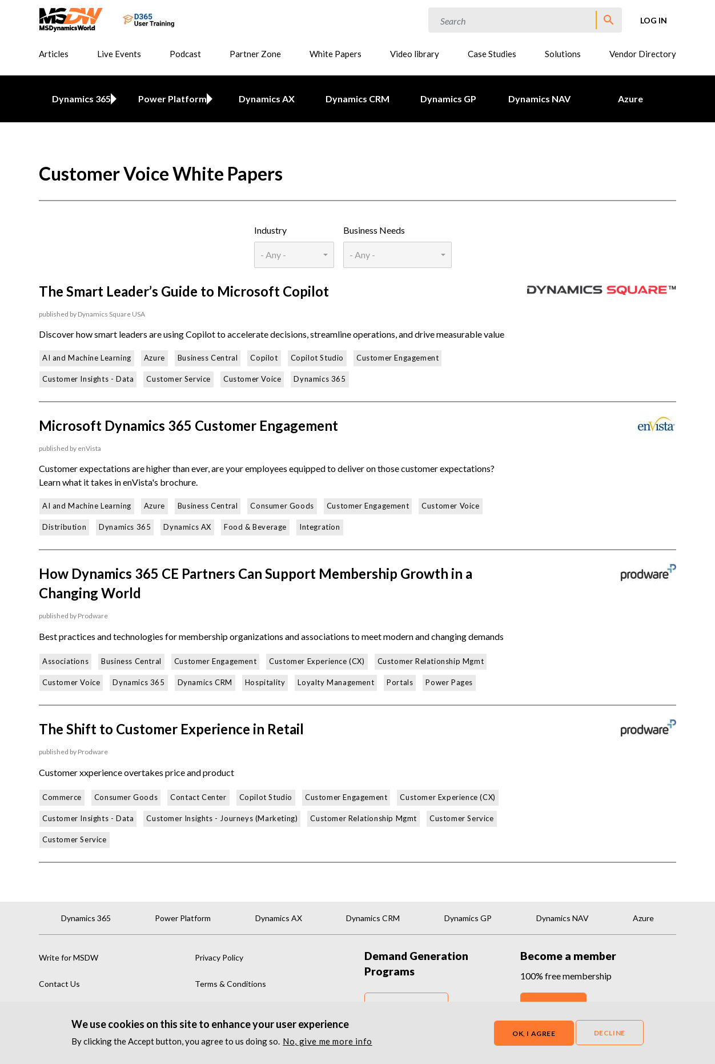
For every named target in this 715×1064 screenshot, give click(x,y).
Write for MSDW (68, 957)
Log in (653, 20)
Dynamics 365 (79, 98)
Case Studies (492, 54)
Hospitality (265, 682)
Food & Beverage (255, 526)
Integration (319, 526)
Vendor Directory (642, 54)
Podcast (185, 54)
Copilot (264, 357)
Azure (630, 98)
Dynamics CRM (357, 98)
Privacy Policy (219, 957)
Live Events (119, 54)
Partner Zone (255, 54)
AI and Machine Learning (86, 357)
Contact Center (198, 797)
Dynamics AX (267, 98)
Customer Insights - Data (88, 378)
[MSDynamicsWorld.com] (71, 18)
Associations (65, 661)
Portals (400, 682)
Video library (414, 54)
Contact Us (59, 984)
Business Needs (374, 230)
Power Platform (170, 98)
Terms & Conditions (230, 984)
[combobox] (294, 255)
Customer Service (178, 378)
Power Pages (449, 682)
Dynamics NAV (539, 98)
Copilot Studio (317, 357)
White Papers (335, 54)
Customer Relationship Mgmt (430, 661)
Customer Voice (252, 378)
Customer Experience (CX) (316, 661)
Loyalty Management (336, 682)
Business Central (208, 357)
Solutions (563, 54)
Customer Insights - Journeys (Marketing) (222, 818)
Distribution (64, 526)
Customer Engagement (397, 357)
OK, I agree (534, 1034)
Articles (54, 54)
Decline (609, 1033)
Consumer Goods (282, 505)
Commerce (62, 797)
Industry (270, 230)
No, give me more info (327, 1042)
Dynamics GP (448, 98)
